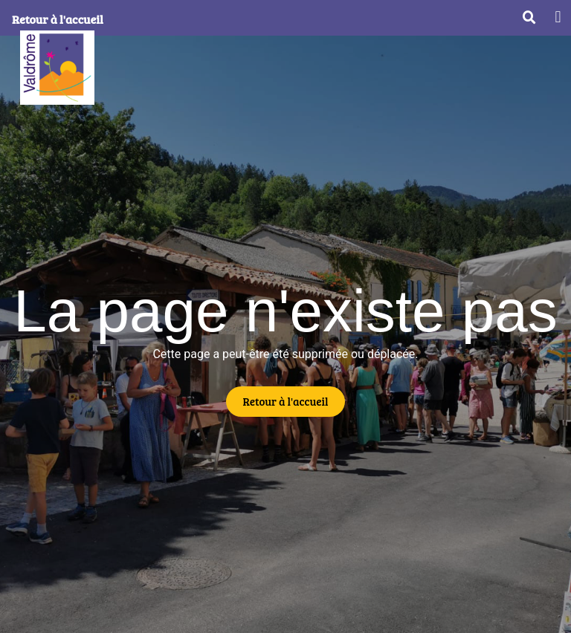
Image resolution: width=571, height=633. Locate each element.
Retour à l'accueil (57, 19)
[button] (558, 16)
